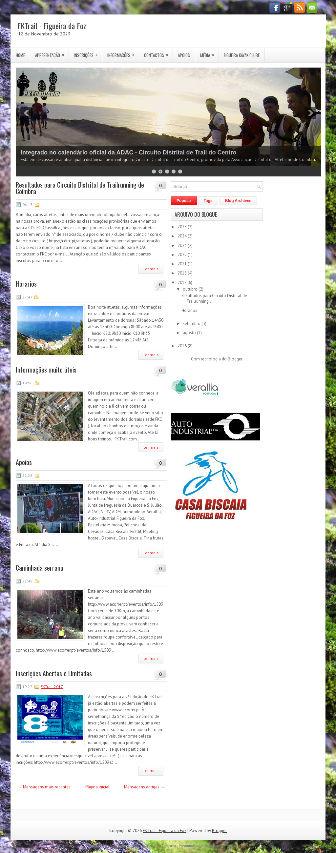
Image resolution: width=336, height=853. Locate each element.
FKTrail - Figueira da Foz (51, 25)
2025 (183, 227)
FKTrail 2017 (52, 686)
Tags (208, 200)
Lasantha (169, 845)
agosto (190, 332)
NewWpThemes (116, 845)
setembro (192, 323)
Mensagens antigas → (144, 787)
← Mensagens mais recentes (44, 787)
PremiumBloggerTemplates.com (203, 845)
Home (20, 55)
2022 (183, 254)
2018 (183, 273)
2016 (183, 346)
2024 (183, 236)
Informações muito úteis (46, 369)
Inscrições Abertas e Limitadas (54, 673)
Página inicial (97, 787)
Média (209, 53)
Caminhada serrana (39, 567)
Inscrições (88, 53)
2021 (183, 264)
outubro (191, 289)
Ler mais (150, 268)
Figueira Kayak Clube (242, 55)
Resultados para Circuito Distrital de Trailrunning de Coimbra (80, 187)
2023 (183, 245)
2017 (182, 282)
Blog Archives (238, 200)
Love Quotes (240, 845)
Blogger (235, 359)
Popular (184, 200)
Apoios (184, 55)
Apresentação (52, 53)
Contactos (158, 53)
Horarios (26, 283)
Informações (123, 53)
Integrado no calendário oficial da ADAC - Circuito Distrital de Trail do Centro (128, 152)
